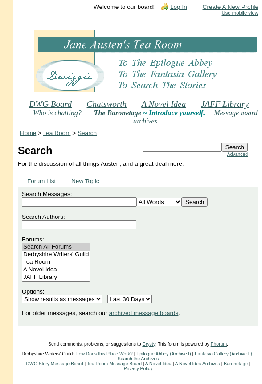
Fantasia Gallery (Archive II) (223, 353)
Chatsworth (107, 104)
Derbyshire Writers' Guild (56, 254)
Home (28, 133)
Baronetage (236, 363)
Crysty (148, 344)
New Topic (85, 181)
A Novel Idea (163, 104)
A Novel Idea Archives (197, 363)
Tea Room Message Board (114, 363)
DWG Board (50, 104)
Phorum (219, 344)
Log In (178, 7)
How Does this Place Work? (104, 353)
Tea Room (57, 133)
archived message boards (144, 313)
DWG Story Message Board (54, 363)
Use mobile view (240, 13)
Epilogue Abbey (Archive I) (163, 353)
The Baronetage (117, 113)
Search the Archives (138, 358)
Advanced (237, 154)
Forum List (41, 181)
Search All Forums (56, 247)
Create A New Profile (230, 7)
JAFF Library (225, 104)
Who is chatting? (57, 113)
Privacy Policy (138, 368)
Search (87, 133)
